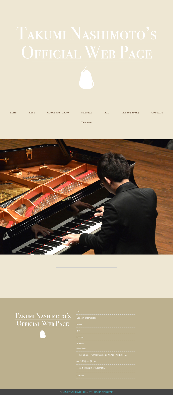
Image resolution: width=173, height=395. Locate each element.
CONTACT (157, 112)
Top (78, 311)
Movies (82, 348)
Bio (77, 330)
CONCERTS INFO (58, 112)
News (79, 324)
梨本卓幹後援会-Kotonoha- (92, 368)
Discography (130, 112)
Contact (80, 375)
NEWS (32, 112)
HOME (13, 112)
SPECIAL (86, 112)
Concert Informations (86, 318)
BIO (106, 112)
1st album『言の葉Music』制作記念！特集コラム (103, 355)
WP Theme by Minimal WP (101, 392)
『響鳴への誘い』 (88, 361)
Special (79, 343)
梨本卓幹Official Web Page (74, 392)
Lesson (86, 122)
